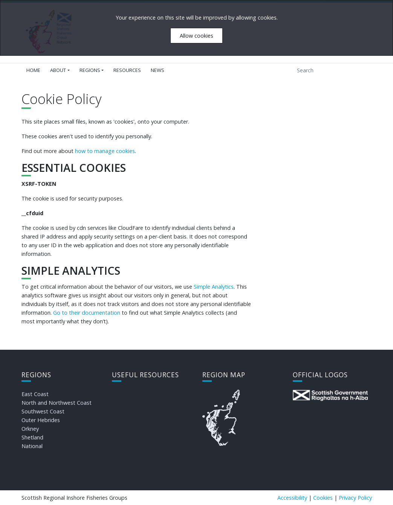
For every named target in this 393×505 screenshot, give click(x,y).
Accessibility (292, 497)
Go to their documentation (86, 312)
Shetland (32, 437)
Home (33, 70)
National (32, 446)
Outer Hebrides (40, 420)
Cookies (323, 497)
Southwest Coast (42, 411)
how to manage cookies (105, 151)
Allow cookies (196, 35)
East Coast (35, 394)
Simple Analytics (214, 286)
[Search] (327, 70)
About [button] (58, 70)
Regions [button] (90, 70)
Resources (127, 70)
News (157, 70)
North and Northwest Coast (56, 402)
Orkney (30, 428)
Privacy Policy (355, 497)
